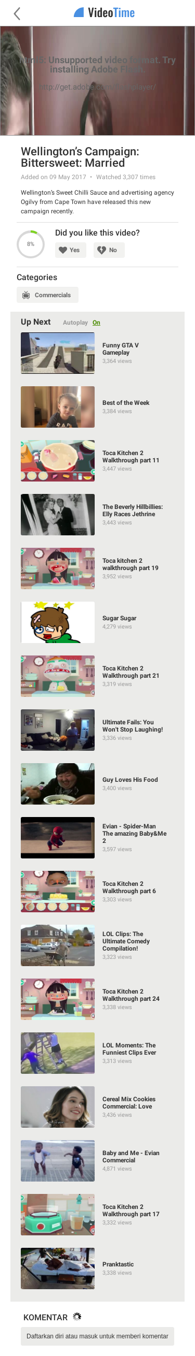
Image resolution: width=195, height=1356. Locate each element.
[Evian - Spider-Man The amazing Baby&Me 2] (97, 837)
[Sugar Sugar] (97, 622)
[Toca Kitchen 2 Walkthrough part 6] (97, 891)
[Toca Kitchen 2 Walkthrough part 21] (97, 676)
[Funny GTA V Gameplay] (97, 353)
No (113, 250)
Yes (75, 250)
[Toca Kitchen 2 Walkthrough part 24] (97, 999)
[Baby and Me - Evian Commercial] (97, 1161)
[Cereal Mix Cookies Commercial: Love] (97, 1107)
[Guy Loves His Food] (97, 784)
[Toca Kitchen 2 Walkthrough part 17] (97, 1214)
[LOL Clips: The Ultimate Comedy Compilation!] (97, 945)
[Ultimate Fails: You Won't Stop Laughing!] (97, 730)
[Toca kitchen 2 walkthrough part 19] (97, 568)
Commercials (53, 295)
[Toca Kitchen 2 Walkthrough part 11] (97, 461)
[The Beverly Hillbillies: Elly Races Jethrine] (97, 514)
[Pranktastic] (97, 1268)
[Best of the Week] (97, 407)
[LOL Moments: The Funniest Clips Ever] (97, 1053)
